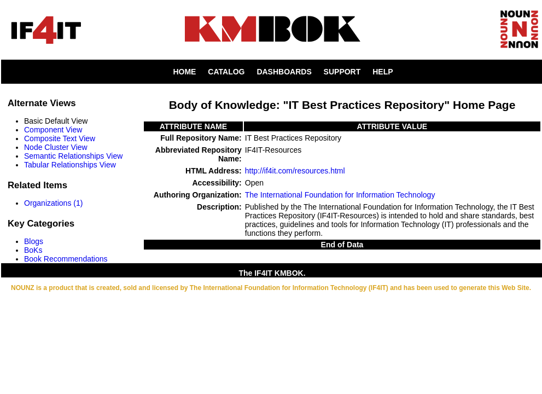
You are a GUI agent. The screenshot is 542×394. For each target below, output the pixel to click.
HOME (184, 71)
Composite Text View (59, 138)
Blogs (33, 241)
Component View (53, 129)
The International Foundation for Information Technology (340, 194)
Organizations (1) (53, 203)
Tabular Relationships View (70, 164)
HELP (382, 71)
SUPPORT (342, 71)
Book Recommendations (66, 258)
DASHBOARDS (284, 71)
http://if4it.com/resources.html (295, 170)
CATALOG (226, 71)
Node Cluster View (56, 147)
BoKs (33, 250)
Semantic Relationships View (73, 156)
